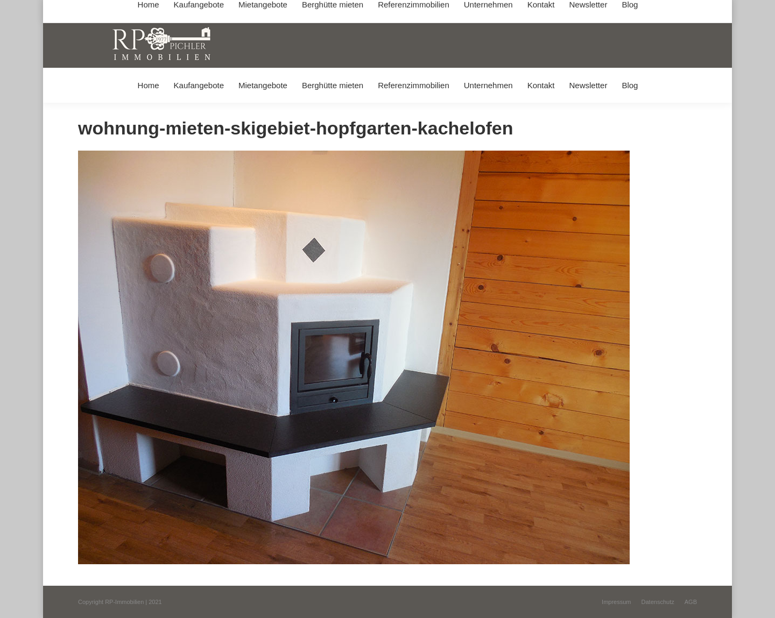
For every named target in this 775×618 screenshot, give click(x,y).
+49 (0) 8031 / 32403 (248, 10)
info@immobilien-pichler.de (334, 10)
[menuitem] (148, 85)
